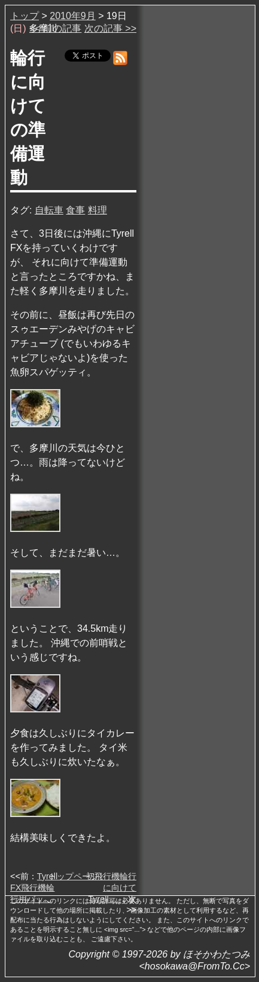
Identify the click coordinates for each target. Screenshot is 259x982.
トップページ (73, 876)
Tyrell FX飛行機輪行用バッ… (33, 887)
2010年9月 (73, 16)
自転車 (49, 210)
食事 (75, 210)
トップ (24, 16)
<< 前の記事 (55, 28)
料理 (97, 210)
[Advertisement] (197, 190)
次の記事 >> (110, 28)
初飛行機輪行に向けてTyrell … (111, 887)
